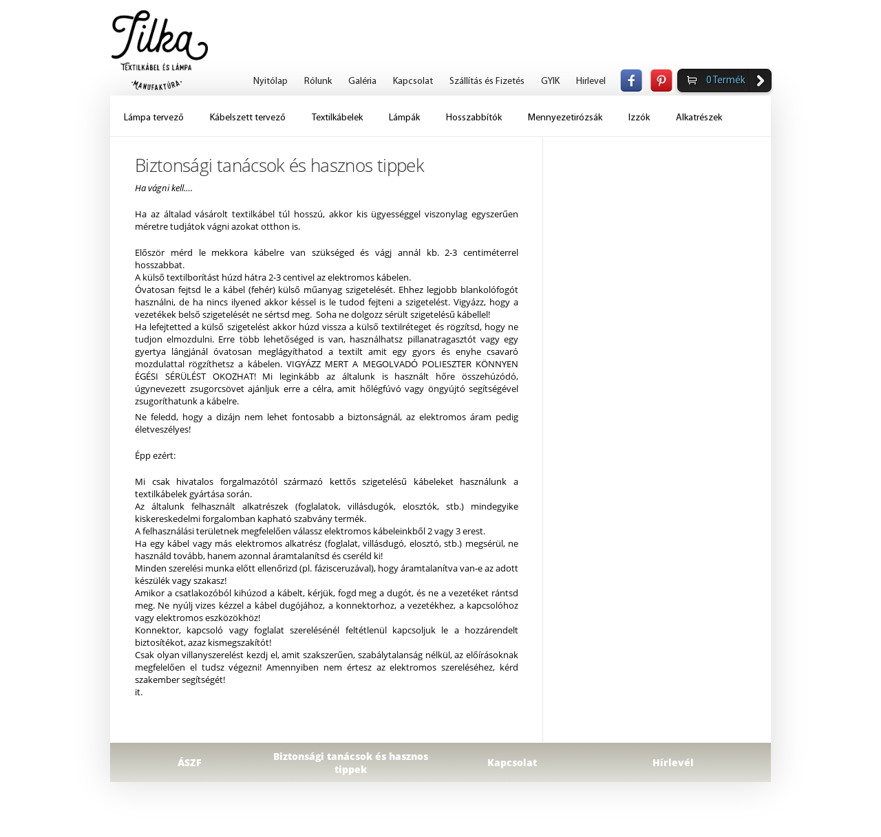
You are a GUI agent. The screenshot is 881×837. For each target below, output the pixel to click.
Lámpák (404, 118)
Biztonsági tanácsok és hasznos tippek (350, 763)
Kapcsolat (413, 81)
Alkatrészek (699, 118)
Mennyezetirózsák (565, 118)
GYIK (550, 81)
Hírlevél (673, 762)
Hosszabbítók (474, 118)
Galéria (362, 81)
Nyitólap (270, 81)
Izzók (639, 118)
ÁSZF (190, 762)
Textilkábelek (337, 118)
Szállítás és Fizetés (486, 81)
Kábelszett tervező (248, 118)
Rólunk (318, 81)
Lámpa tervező (154, 118)
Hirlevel (591, 81)
